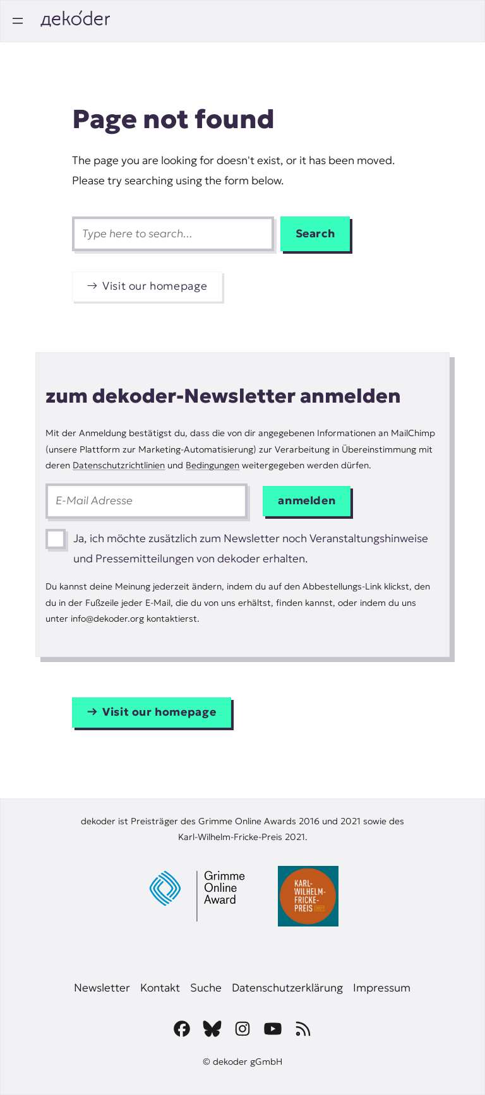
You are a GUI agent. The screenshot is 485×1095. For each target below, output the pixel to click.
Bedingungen (212, 465)
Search (315, 233)
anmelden (306, 500)
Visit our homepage (154, 286)
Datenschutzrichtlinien (119, 465)
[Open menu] (17, 20)
